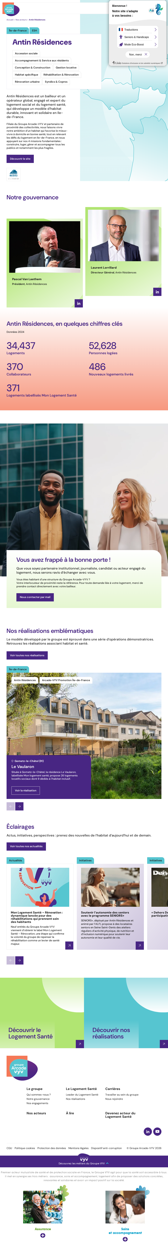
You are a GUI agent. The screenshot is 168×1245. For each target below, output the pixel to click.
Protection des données (51, 1148)
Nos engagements (37, 1103)
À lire (70, 1113)
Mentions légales (78, 1148)
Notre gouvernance (38, 1099)
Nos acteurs (36, 1113)
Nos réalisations (75, 1099)
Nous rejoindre (114, 1099)
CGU (9, 1148)
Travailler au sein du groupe (121, 1094)
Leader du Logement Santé (82, 1094)
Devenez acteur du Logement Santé (120, 1115)
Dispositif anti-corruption (106, 1148)
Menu (154, 8)
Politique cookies (25, 1148)
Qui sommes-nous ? (39, 1094)
